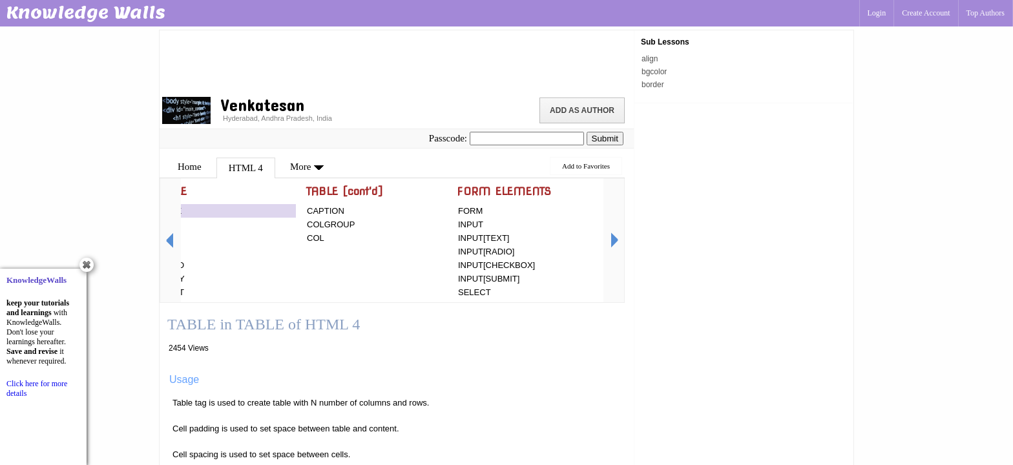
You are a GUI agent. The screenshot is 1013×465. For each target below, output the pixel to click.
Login (877, 12)
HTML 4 (246, 168)
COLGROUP (331, 224)
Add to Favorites (586, 166)
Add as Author (582, 110)
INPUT (470, 224)
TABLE (169, 211)
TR (161, 224)
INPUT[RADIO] (486, 251)
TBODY (170, 279)
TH (161, 238)
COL (315, 238)
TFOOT (170, 292)
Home (190, 166)
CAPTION (325, 211)
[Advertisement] (397, 61)
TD (161, 251)
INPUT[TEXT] (483, 238)
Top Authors (985, 12)
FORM (470, 211)
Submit (605, 138)
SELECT (474, 292)
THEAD (170, 265)
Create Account (926, 12)
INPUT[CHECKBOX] (496, 265)
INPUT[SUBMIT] (488, 279)
